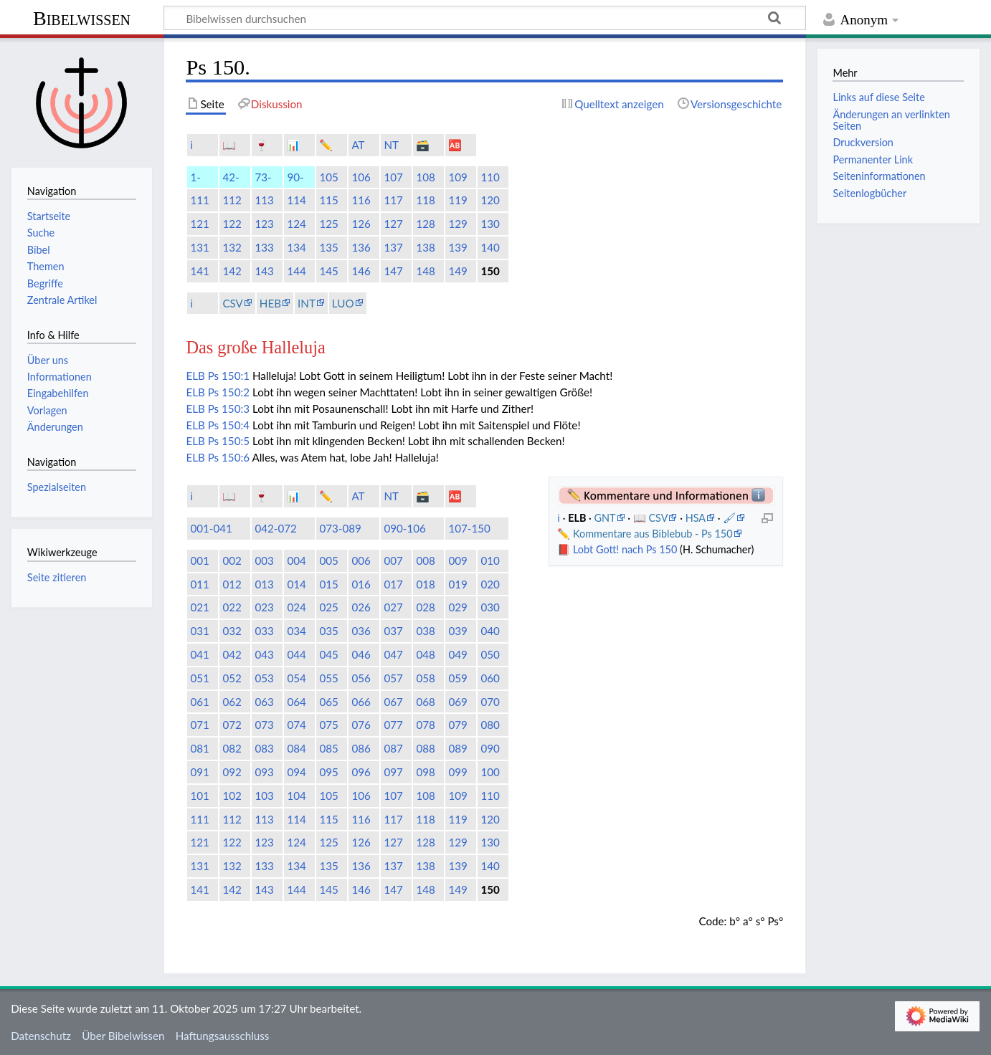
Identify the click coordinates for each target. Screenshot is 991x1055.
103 (264, 795)
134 (296, 247)
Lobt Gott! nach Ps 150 (625, 549)
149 (457, 270)
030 (489, 607)
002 (231, 560)
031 (199, 630)
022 (231, 607)
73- (263, 177)
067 (393, 701)
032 (231, 630)
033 (264, 630)
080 (489, 724)
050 (489, 654)
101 (199, 795)
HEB (270, 303)
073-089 (340, 528)
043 (264, 654)
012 (231, 584)
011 (199, 584)
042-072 (276, 528)
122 (231, 223)
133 (264, 247)
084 (296, 748)
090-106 (405, 528)
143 (264, 270)
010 (489, 560)
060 (489, 678)
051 (199, 678)
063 (264, 701)
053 (264, 678)
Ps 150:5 (229, 440)
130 (489, 223)
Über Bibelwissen (123, 1035)
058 (425, 678)
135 (328, 247)
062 (231, 701)
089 (457, 748)
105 (328, 177)
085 (328, 748)
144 (296, 270)
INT (307, 303)
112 (231, 200)
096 (360, 771)
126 (360, 223)
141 (199, 270)
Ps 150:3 (229, 408)
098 (425, 771)
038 (425, 630)
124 (296, 223)
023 (264, 607)
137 (393, 247)
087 (393, 748)
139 (457, 247)
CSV (232, 303)
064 (296, 701)
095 (328, 771)
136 (360, 247)
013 (264, 584)
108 (425, 177)
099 (457, 771)
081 (199, 748)
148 (425, 270)
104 (296, 795)
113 (264, 200)
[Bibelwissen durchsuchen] (484, 17)
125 (328, 223)
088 (425, 748)
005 (328, 560)
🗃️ (423, 144)
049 (457, 654)
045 (328, 654)
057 (393, 678)
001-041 (211, 528)
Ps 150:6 (229, 457)
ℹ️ (191, 144)
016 (360, 584)
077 (393, 724)
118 (425, 200)
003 (264, 560)
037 (393, 630)
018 (425, 584)
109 (457, 177)
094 (296, 771)
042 (231, 654)
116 (360, 200)
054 (296, 678)
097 (393, 771)
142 (231, 270)
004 (296, 560)
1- (195, 177)
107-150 (469, 528)
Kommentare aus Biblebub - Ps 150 (653, 534)
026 (360, 607)
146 (360, 270)
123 (264, 223)
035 (328, 630)
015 (328, 584)
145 (328, 270)
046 (360, 654)
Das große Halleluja (255, 347)
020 (489, 584)
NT (391, 144)
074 (296, 724)
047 (393, 654)
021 (199, 607)
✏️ (326, 144)
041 (199, 654)
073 (264, 724)
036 (360, 630)
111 (199, 200)
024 (296, 607)
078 (425, 724)
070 (489, 701)
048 (425, 654)
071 (199, 724)
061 (199, 701)
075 (328, 724)
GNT (604, 518)
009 (457, 560)
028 (425, 607)
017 (393, 584)
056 (360, 678)
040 (489, 630)
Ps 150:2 (229, 392)
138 (425, 247)
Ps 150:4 (229, 425)
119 (457, 200)
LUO (343, 303)
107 (393, 177)
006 (360, 560)
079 (457, 724)
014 (296, 584)
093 (264, 771)
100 (489, 771)
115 (328, 200)
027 (393, 607)
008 (425, 560)
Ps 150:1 (229, 375)
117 (393, 200)
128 (425, 223)
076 (360, 724)
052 (231, 678)
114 (296, 200)
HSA (696, 518)
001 (199, 560)
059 (457, 678)
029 (457, 607)
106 (360, 177)
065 (328, 701)
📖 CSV (650, 518)
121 (199, 223)
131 (199, 247)
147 (393, 270)
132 (231, 247)
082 (231, 748)
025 (328, 607)
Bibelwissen (82, 18)
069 (457, 701)
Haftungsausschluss (223, 1035)
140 (489, 247)
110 (489, 177)
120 (489, 200)
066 (360, 701)
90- (295, 177)
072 (231, 724)
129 (457, 223)
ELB (195, 375)
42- (230, 177)
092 (231, 771)
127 (393, 223)
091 (199, 771)
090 (489, 748)
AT (357, 144)
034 (296, 630)
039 (457, 630)
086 (360, 748)
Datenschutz (41, 1035)
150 (489, 270)
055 (328, 678)
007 (393, 560)
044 (296, 654)
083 (264, 748)
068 (425, 701)
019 (457, 584)
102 (231, 795)
